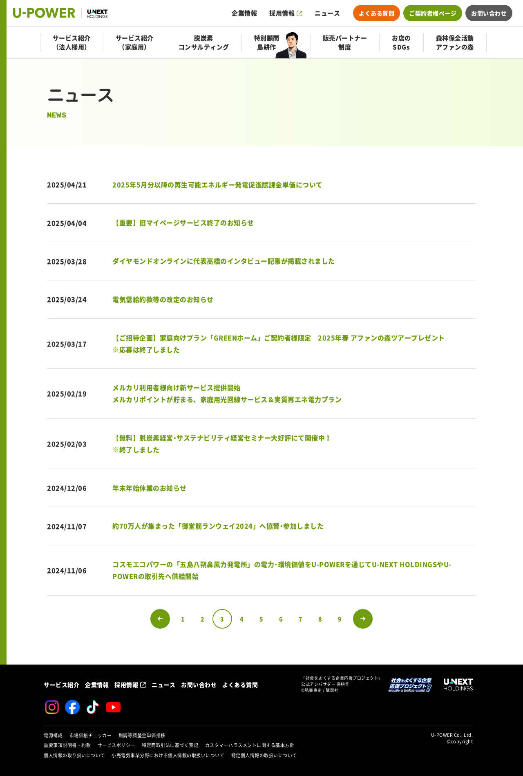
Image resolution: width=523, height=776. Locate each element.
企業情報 (244, 13)
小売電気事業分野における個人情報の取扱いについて (168, 755)
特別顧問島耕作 (266, 42)
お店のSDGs (401, 42)
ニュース (327, 13)
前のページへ (160, 619)
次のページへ (363, 619)
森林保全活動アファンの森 (455, 42)
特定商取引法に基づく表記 (170, 745)
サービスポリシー (116, 745)
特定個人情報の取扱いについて (264, 755)
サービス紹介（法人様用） (72, 42)
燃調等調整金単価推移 (141, 735)
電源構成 (53, 735)
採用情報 (282, 13)
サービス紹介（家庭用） (135, 42)
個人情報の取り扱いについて (74, 755)
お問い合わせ (489, 13)
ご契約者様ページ (432, 13)
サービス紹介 (61, 684)
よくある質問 (376, 13)
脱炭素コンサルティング (204, 42)
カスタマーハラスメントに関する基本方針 (250, 745)
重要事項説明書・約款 (67, 745)
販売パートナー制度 (345, 42)
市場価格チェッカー (90, 735)
